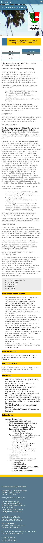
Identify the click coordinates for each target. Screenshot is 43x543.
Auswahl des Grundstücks (21, 439)
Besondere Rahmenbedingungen (24, 443)
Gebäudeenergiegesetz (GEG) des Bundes (19, 128)
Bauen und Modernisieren (21, 63)
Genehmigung (6, 78)
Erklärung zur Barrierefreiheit (12, 519)
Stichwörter (31, 55)
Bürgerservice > (24, 41)
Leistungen (11, 51)
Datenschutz (15, 516)
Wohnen (28, 300)
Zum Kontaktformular (9, 540)
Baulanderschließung (20, 441)
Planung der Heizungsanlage (22, 445)
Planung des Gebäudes (20, 447)
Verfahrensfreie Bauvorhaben (23, 471)
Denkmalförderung (19, 431)
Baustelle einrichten (19, 465)
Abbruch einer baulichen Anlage (20, 421)
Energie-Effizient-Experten (22, 329)
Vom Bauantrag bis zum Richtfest (20, 461)
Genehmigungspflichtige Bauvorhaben (26, 467)
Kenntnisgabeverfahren (21, 469)
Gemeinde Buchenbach (13, 7)
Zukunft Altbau (23, 302)
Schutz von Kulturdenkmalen (22, 433)
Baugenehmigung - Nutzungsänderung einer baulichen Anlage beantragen (20, 384)
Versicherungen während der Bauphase (22, 459)
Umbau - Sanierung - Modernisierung (22, 449)
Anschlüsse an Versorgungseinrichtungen (23, 423)
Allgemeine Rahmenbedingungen (24, 437)
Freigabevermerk (12, 284)
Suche (11, 58)
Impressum (6, 516)
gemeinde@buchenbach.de (15, 498)
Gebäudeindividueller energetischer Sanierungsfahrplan (25, 452)
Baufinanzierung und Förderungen (17, 327)
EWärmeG (8, 341)
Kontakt (10, 55)
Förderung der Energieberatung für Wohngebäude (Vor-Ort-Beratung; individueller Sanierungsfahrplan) (23, 398)
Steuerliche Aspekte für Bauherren (24, 427)
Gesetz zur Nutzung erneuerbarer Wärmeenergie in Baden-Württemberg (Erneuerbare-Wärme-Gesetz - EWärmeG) (19, 357)
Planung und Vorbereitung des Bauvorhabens (24, 435)
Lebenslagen (31, 51)
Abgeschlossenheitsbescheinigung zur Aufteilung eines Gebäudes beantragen (22, 380)
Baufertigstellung (18, 463)
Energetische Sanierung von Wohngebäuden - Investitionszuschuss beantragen (20, 388)
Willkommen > (14, 41)
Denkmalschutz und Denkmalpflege (21, 429)
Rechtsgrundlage (12, 282)
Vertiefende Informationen (16, 280)
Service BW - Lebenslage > (27, 43)
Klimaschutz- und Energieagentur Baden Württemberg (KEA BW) (19, 305)
